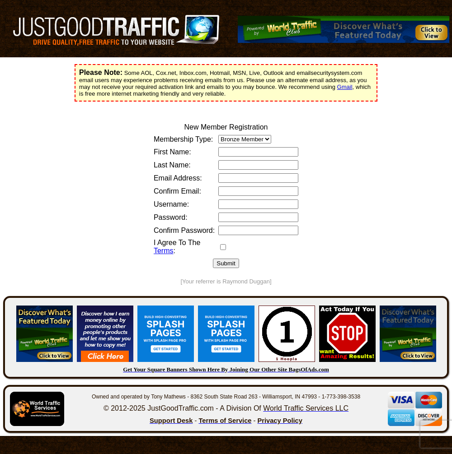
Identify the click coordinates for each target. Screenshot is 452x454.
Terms (164, 251)
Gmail (345, 86)
